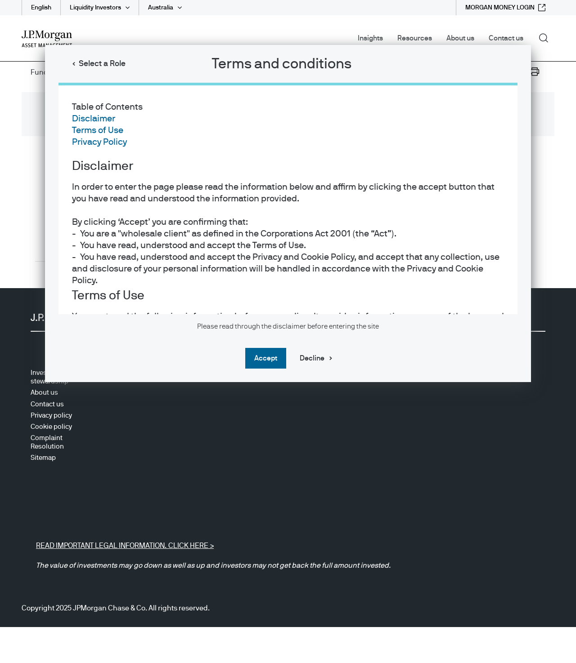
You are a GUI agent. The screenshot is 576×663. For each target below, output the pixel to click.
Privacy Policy (99, 142)
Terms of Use (97, 130)
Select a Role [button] (102, 64)
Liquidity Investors (95, 7)
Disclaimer (93, 118)
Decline (312, 358)
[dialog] (288, 331)
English (41, 7)
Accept (265, 358)
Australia (160, 7)
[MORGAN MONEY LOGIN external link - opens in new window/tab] (505, 8)
